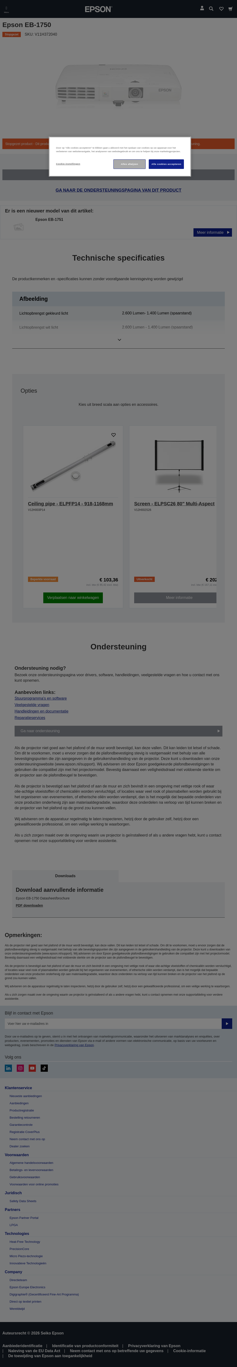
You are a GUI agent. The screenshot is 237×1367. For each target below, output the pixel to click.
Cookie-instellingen (68, 163)
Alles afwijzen (129, 164)
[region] (120, 157)
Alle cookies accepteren (166, 164)
